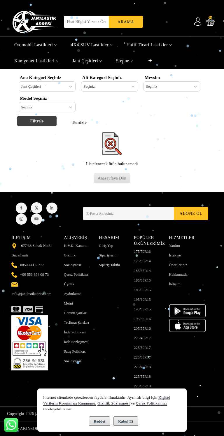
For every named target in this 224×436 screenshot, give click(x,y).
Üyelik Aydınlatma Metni (72, 293)
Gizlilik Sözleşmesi (113, 403)
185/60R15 (142, 280)
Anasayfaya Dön (112, 178)
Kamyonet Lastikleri (36, 60)
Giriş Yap (106, 245)
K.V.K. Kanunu (76, 245)
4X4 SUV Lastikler (92, 44)
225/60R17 (142, 357)
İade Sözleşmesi (76, 342)
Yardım (174, 245)
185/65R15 (142, 290)
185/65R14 (142, 270)
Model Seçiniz (33, 98)
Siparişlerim (108, 255)
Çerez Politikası (76, 274)
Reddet (99, 421)
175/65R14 (142, 261)
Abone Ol (191, 213)
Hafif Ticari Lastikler (149, 44)
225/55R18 (142, 376)
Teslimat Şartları (76, 322)
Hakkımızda (178, 274)
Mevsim (152, 77)
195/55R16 (142, 319)
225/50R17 (142, 347)
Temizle (79, 122)
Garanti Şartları (76, 313)
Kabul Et (125, 421)
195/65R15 (142, 309)
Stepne (124, 60)
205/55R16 (142, 328)
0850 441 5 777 (32, 265)
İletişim (175, 284)
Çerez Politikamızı (151, 403)
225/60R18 (142, 386)
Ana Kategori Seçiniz (40, 77)
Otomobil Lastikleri (35, 44)
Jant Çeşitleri (87, 60)
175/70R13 (142, 251)
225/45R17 (142, 338)
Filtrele (36, 121)
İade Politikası (75, 332)
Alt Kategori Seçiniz (102, 77)
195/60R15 (142, 299)
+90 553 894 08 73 (34, 274)
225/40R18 (142, 367)
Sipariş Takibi (109, 265)
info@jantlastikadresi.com (31, 293)
